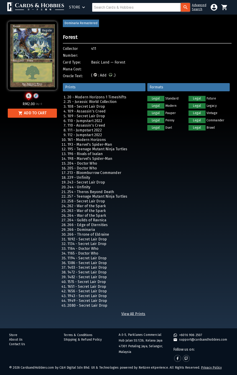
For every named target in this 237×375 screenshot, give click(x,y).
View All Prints (133, 314)
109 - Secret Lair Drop (86, 116)
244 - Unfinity (78, 187)
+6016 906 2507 (190, 335)
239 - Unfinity (78, 177)
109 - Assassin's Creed (86, 111)
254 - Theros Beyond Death (90, 192)
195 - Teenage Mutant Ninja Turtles (97, 149)
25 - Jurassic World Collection (92, 101)
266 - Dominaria (81, 229)
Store (13, 335)
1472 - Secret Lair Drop (87, 272)
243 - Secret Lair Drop (86, 182)
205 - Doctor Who (82, 168)
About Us (16, 340)
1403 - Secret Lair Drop (87, 267)
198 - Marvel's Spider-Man (89, 158)
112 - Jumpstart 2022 (84, 135)
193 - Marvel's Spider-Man (89, 144)
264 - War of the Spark (86, 215)
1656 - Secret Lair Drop (87, 291)
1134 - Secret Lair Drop (86, 244)
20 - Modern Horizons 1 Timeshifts (96, 97)
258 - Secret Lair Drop (86, 201)
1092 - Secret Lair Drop (87, 239)
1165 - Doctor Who (82, 253)
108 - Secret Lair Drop (86, 106)
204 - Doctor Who (82, 163)
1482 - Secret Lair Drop (87, 277)
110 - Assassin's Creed (86, 125)
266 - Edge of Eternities (87, 225)
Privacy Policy (211, 368)
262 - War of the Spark (86, 206)
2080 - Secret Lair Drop (87, 305)
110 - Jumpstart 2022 (84, 121)
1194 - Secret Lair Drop (87, 258)
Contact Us (17, 344)
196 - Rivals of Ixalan (85, 154)
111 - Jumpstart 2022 (84, 130)
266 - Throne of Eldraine (88, 234)
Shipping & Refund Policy (83, 340)
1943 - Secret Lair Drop (87, 296)
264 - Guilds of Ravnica (86, 220)
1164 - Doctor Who (82, 248)
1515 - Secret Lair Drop (86, 282)
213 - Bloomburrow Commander (94, 173)
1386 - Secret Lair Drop (87, 263)
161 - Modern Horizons (86, 140)
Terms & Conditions (78, 335)
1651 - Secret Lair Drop (86, 286)
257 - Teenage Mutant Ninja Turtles (97, 196)
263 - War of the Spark (86, 211)
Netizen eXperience (153, 368)
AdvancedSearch (199, 7)
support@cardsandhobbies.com (202, 340)
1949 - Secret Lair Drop (87, 300)
